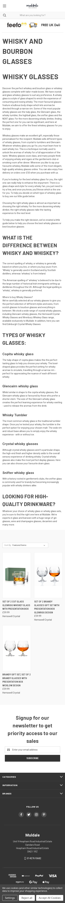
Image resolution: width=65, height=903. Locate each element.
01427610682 (34, 858)
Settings (10, 898)
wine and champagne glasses (26, 521)
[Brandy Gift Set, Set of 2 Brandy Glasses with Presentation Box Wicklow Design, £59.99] (16, 648)
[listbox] (29, 545)
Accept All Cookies (50, 898)
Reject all (26, 898)
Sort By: (7, 545)
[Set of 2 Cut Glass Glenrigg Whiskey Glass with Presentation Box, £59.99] (16, 575)
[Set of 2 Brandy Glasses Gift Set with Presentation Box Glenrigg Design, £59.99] (48, 575)
